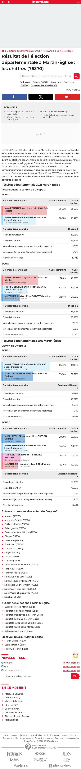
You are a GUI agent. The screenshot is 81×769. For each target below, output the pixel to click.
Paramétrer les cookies (44, 738)
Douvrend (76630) (13, 540)
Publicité (47, 735)
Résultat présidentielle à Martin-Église (23, 614)
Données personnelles (24, 738)
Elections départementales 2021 (23, 51)
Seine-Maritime (65, 51)
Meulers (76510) (12, 560)
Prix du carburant (13, 712)
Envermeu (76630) (13, 544)
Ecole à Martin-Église (15, 644)
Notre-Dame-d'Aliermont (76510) (20, 564)
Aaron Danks (11, 720)
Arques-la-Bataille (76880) (44, 85)
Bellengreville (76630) (15, 528)
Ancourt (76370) (12, 516)
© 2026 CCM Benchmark (47, 741)
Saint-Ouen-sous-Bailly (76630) (20, 589)
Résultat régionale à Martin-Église (21, 611)
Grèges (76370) (40, 82)
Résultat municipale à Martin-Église (22, 627)
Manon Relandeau (14, 701)
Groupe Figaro (29, 741)
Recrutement (8, 738)
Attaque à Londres (14, 694)
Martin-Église (48, 115)
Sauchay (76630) (12, 597)
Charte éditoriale (35, 735)
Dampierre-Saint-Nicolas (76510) (20, 532)
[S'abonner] (40, 676)
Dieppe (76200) (12, 536)
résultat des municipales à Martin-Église (31, 173)
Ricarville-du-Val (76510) (16, 572)
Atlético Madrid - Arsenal (17, 716)
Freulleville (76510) (13, 548)
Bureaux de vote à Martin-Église (56, 112)
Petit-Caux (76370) (13, 568)
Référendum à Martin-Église (18, 631)
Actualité (6, 662)
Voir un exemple (71, 662)
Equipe (24, 735)
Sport (5, 666)
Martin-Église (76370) (15, 640)
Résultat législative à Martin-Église (21, 619)
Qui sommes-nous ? (11, 735)
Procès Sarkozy (12, 697)
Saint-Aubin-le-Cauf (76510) (18, 576)
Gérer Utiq (59, 738)
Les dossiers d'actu (11, 670)
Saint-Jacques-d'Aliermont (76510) (21, 581)
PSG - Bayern (11, 705)
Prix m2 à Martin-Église (16, 649)
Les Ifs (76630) (11, 556)
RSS (76, 735)
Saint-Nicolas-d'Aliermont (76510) (21, 585)
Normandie (48, 51)
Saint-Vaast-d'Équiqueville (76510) (21, 593)
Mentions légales (71, 738)
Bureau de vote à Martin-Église (19, 607)
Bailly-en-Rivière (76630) (16, 524)
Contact (55, 735)
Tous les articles (67, 735)
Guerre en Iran (12, 708)
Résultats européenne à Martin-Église (23, 623)
